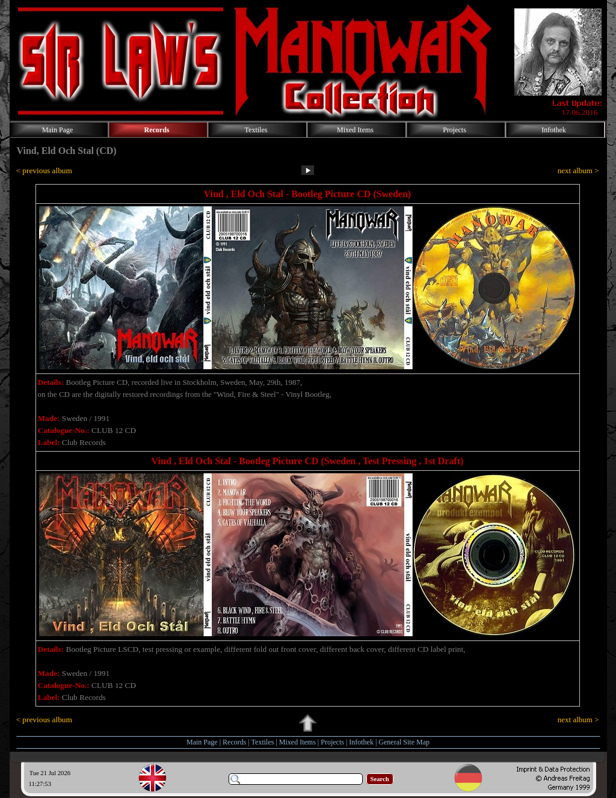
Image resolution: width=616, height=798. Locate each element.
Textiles (262, 742)
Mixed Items (297, 742)
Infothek (361, 742)
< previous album (44, 170)
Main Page (202, 742)
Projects (332, 742)
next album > (578, 170)
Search (380, 779)
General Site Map (404, 742)
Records (234, 742)
